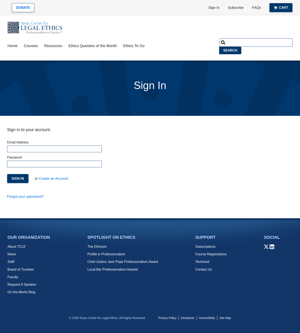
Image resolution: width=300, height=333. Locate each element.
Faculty (13, 277)
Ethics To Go (134, 46)
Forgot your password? (25, 197)
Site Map (225, 318)
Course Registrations (210, 254)
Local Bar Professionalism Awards (112, 269)
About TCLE (17, 246)
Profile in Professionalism (106, 254)
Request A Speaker (22, 284)
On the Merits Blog (21, 292)
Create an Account (53, 179)
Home (13, 46)
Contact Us (203, 269)
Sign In (214, 8)
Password (54, 161)
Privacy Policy (167, 318)
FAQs (256, 8)
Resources (53, 46)
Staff (11, 261)
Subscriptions (205, 246)
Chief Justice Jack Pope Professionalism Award (122, 261)
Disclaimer (187, 318)
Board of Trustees (21, 269)
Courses (31, 46)
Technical (202, 261)
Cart (281, 7)
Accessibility (207, 318)
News (12, 254)
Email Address (54, 146)
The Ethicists (97, 246)
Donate (23, 7)
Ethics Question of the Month (93, 46)
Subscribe (236, 8)
